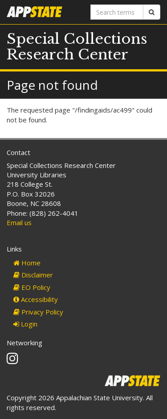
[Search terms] (117, 12)
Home (27, 262)
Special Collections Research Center (77, 46)
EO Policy (31, 287)
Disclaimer (33, 274)
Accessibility (35, 299)
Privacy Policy (38, 311)
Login (25, 323)
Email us (19, 222)
